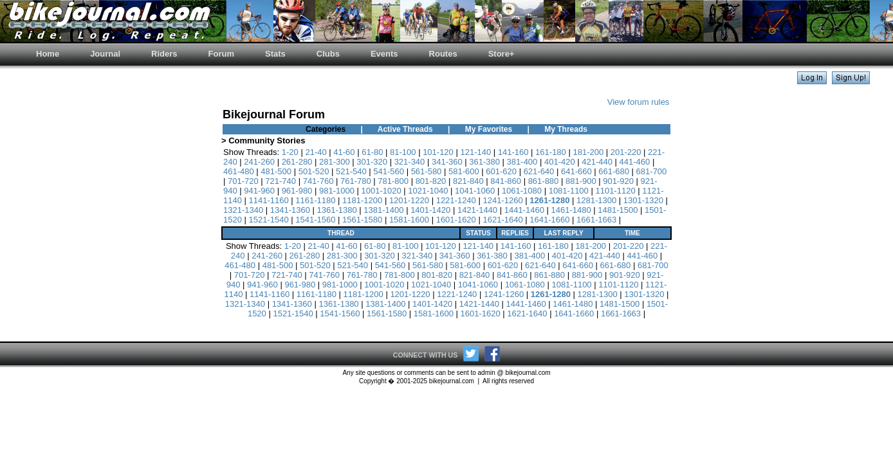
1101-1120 (615, 190)
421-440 (597, 162)
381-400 (522, 162)
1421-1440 (477, 210)
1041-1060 (475, 190)
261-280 (297, 162)
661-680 (613, 171)
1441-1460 (524, 210)
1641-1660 (549, 219)
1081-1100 (569, 190)
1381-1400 (383, 210)
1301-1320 (643, 200)
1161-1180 (315, 200)
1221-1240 (456, 200)
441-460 (635, 162)
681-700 (651, 171)
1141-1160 (269, 200)
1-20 (290, 152)
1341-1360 (290, 210)
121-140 (475, 152)
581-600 (463, 171)
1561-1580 (362, 219)
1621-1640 (502, 219)
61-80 (372, 152)
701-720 (243, 181)
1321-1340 (243, 210)
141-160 (513, 152)
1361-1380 (337, 210)
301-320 (371, 162)
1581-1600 (409, 219)
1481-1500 (618, 210)
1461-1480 (571, 210)
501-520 (314, 171)
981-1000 (336, 190)
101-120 (438, 152)
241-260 (259, 162)
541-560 (388, 171)
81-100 (403, 152)
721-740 (280, 181)
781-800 (393, 181)
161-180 (550, 152)
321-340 (409, 162)
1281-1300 (596, 200)
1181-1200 (362, 200)
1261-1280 (549, 200)
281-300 (334, 162)
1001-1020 (381, 190)
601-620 (501, 171)
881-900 (581, 181)
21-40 (315, 152)
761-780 (355, 181)
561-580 (426, 171)
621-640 (539, 171)
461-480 (238, 171)
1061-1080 (522, 190)
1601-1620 (456, 219)
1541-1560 (315, 219)
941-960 (259, 190)
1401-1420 (430, 210)
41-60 (343, 152)
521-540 (351, 171)
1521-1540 (269, 219)
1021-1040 (428, 190)
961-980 (297, 190)
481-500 (276, 171)
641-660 (576, 171)
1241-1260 (502, 200)
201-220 (626, 152)
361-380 (484, 162)
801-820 (431, 181)
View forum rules (638, 102)
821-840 (468, 181)
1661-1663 (596, 219)
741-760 (318, 181)
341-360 (447, 162)
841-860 (505, 181)
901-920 (618, 181)
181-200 (588, 152)
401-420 (559, 162)
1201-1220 (409, 200)
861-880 (543, 181)
